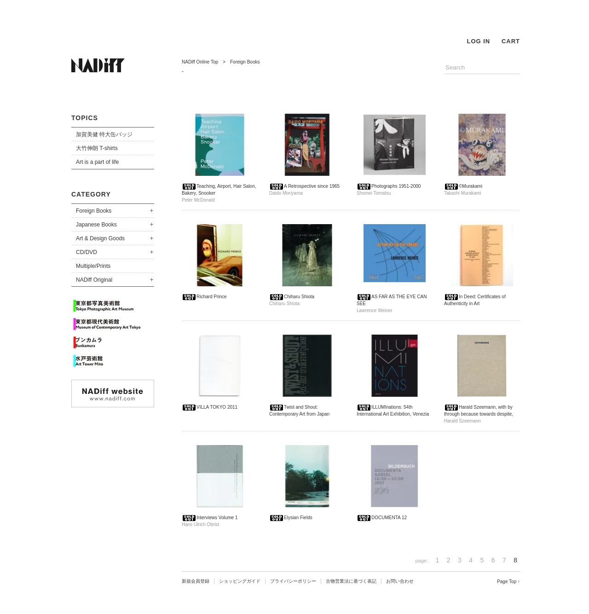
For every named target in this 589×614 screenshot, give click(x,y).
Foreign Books (93, 211)
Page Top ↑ (508, 581)
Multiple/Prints (93, 266)
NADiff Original (94, 280)
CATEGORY (91, 194)
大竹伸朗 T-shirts (97, 148)
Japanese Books (96, 224)
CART (511, 41)
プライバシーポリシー (293, 581)
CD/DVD (86, 252)
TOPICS (84, 118)
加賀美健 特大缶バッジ (104, 134)
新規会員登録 (195, 581)
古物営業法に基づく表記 (351, 581)
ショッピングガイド (239, 581)
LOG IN (478, 41)
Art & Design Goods (100, 238)
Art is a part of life (97, 162)
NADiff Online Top (200, 61)
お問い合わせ (400, 581)
